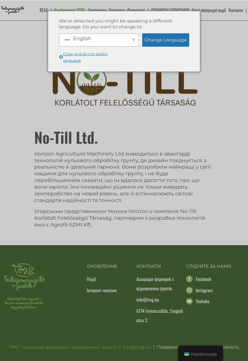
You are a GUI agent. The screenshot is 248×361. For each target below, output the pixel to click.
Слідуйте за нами (208, 266)
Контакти (236, 10)
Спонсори (116, 10)
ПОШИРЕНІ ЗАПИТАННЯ (170, 10)
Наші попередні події (209, 10)
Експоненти (97, 10)
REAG (44, 10)
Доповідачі (136, 10)
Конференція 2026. (70, 10)
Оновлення (102, 266)
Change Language (166, 40)
